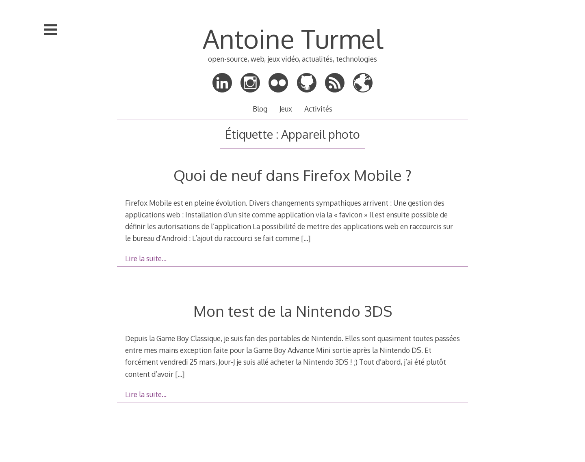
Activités (318, 108)
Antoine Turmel (293, 38)
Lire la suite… (146, 258)
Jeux (286, 108)
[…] (305, 238)
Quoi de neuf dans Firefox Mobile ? (292, 175)
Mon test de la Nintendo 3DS (292, 310)
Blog (260, 108)
